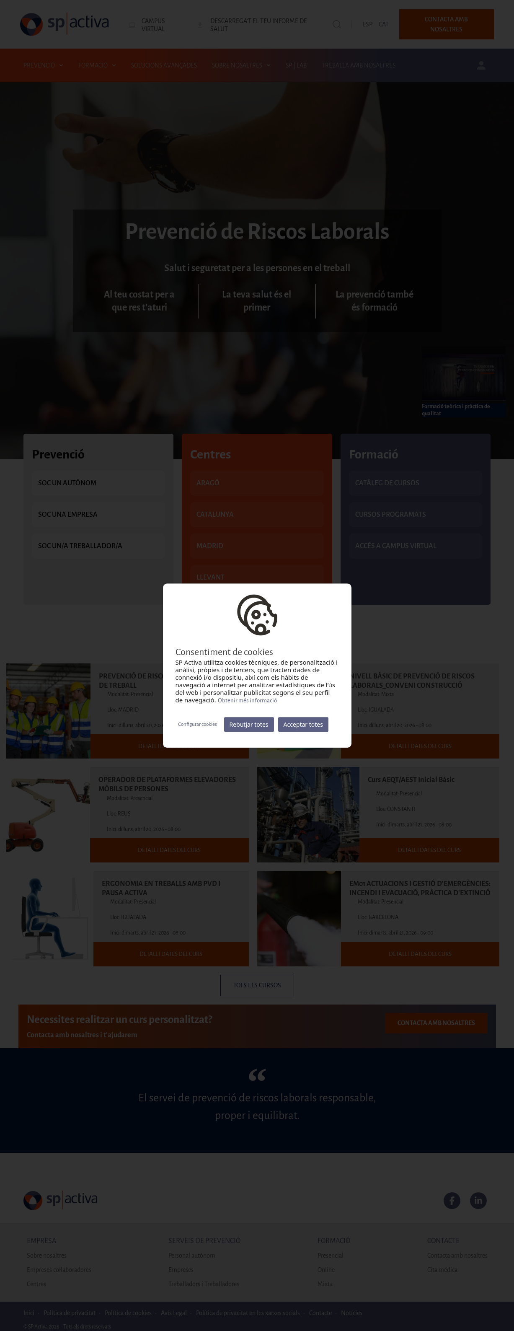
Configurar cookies (197, 724)
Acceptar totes (303, 724)
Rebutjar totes (249, 724)
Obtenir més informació (247, 700)
